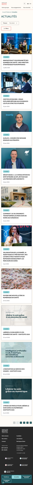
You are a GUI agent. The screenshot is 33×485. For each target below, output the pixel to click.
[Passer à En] (30, 3)
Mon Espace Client (20, 441)
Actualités (16, 477)
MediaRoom (6, 477)
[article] (16, 51)
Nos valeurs (4, 438)
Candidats (18, 436)
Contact (4, 441)
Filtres (6, 28)
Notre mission (5, 436)
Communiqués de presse (26, 477)
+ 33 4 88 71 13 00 (20, 453)
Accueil (4, 12)
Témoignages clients (6, 481)
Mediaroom (8, 12)
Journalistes (19, 438)
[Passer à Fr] (28, 3)
